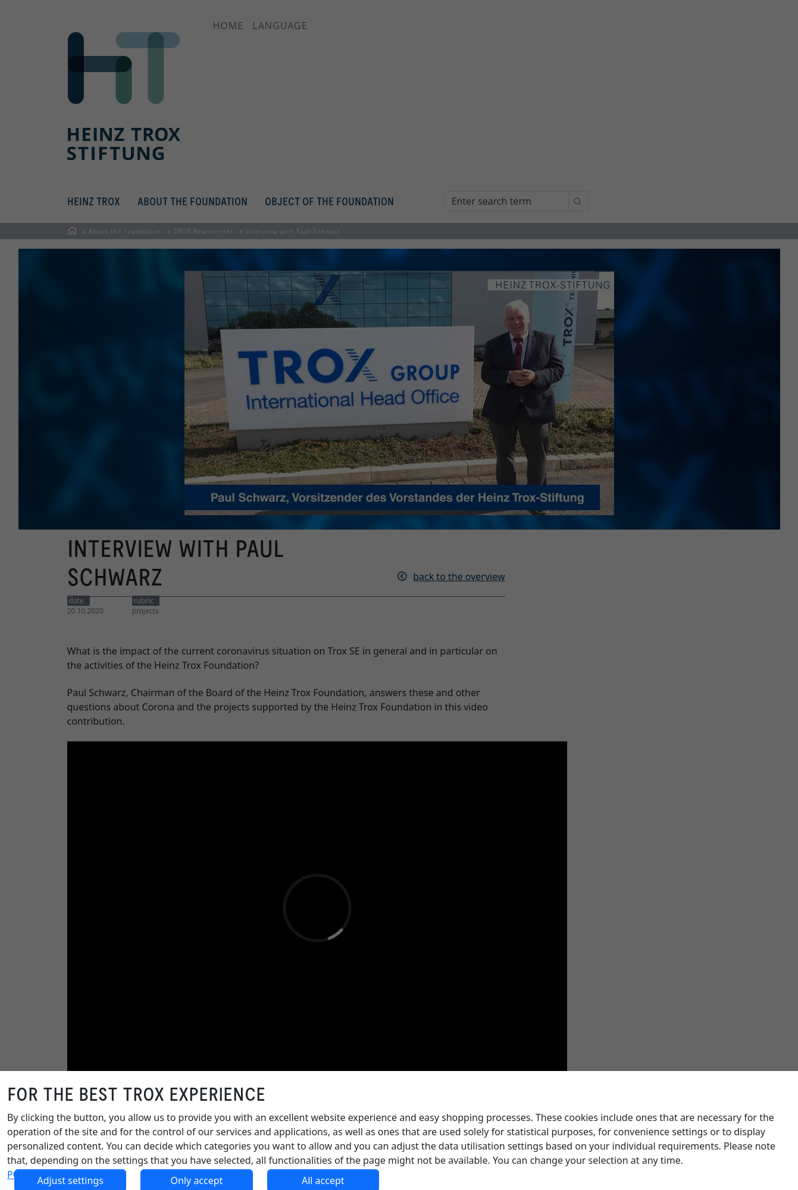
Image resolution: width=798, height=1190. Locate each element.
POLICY (23, 1174)
